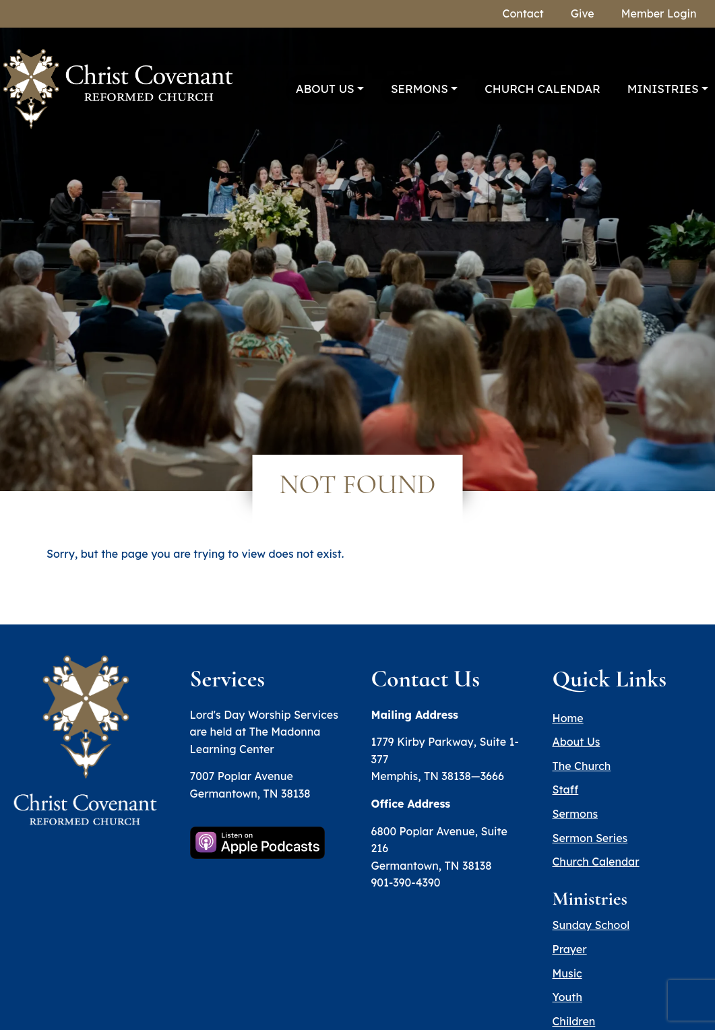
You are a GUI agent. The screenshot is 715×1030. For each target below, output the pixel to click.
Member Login (659, 13)
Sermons (419, 89)
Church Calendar (542, 89)
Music (567, 973)
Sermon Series (590, 838)
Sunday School (591, 925)
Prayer (570, 949)
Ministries (663, 89)
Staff (566, 789)
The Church (582, 766)
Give (582, 13)
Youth (567, 997)
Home (568, 718)
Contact (523, 13)
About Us (325, 89)
